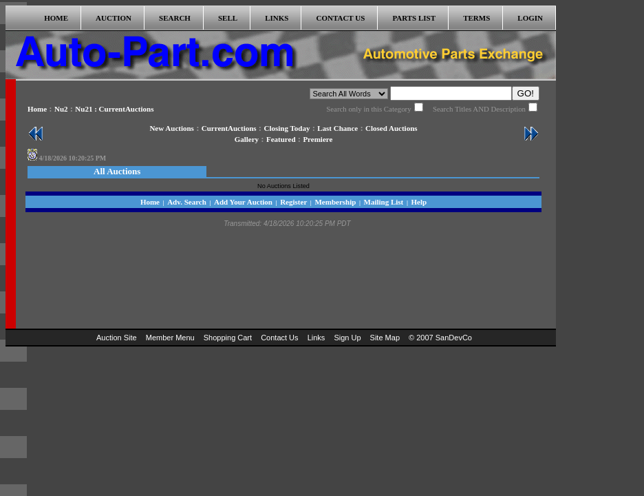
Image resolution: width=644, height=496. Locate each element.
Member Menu (170, 337)
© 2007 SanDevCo (440, 337)
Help (419, 202)
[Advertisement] (602, 212)
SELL (227, 18)
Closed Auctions (391, 128)
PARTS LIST (414, 18)
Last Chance (337, 128)
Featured (281, 139)
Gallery (247, 139)
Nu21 (83, 109)
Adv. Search (186, 202)
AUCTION (113, 18)
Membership (335, 202)
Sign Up (347, 337)
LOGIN (530, 18)
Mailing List (384, 202)
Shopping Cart (228, 337)
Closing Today (287, 128)
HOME (56, 18)
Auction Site (116, 337)
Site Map (385, 337)
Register (293, 202)
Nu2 (61, 109)
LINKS (276, 18)
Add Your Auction (243, 202)
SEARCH (175, 18)
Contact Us (279, 337)
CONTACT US (340, 18)
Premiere (317, 139)
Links (316, 337)
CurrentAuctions (229, 128)
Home (37, 109)
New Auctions (171, 128)
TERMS (476, 18)
